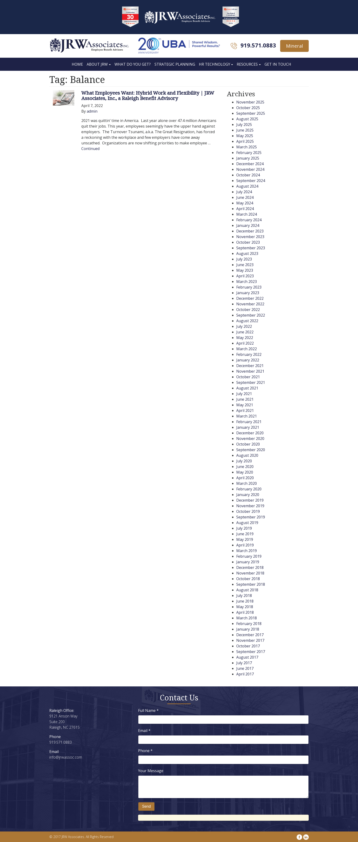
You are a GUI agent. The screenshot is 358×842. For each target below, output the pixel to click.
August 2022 (247, 320)
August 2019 (247, 522)
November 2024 (250, 169)
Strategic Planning (174, 64)
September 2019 (250, 517)
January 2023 (247, 292)
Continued (90, 148)
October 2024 (248, 175)
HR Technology (214, 64)
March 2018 (246, 618)
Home (77, 64)
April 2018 (245, 612)
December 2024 (250, 163)
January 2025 (247, 158)
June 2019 (245, 533)
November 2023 (250, 236)
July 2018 (244, 595)
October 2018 (248, 578)
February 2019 (248, 556)
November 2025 (250, 102)
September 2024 (250, 180)
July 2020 (244, 461)
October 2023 (248, 242)
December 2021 (250, 365)
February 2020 (248, 489)
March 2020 (246, 483)
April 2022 (245, 343)
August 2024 (247, 186)
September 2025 (250, 113)
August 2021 (247, 388)
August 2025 (247, 118)
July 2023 (244, 259)
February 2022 (248, 354)
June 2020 (245, 466)
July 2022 (244, 326)
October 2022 (248, 309)
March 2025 (246, 147)
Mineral (294, 46)
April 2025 (245, 141)
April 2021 (245, 410)
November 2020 (250, 438)
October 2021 (248, 376)
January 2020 (247, 494)
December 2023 (250, 231)
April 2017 (245, 674)
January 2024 (247, 225)
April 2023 (245, 275)
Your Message (150, 770)
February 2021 (248, 421)
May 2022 (244, 337)
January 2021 (247, 427)
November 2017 (250, 640)
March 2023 (246, 281)
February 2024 (248, 219)
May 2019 (244, 539)
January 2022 (247, 360)
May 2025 (244, 135)
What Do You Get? (133, 64)
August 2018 (247, 589)
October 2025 (248, 107)
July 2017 (244, 662)
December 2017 (250, 634)
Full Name (148, 710)
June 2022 (245, 332)
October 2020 (248, 444)
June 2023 (245, 264)
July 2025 (244, 124)
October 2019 (248, 511)
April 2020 (245, 477)
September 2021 (250, 382)
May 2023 (244, 270)
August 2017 (247, 657)
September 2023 (250, 247)
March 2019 (246, 550)
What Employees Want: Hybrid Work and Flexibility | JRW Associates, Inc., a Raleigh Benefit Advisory (147, 95)
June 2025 (245, 130)
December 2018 (250, 567)
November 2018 (250, 573)
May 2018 (244, 606)
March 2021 (246, 416)
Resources (247, 64)
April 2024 (245, 208)
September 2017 (250, 651)
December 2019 (250, 500)
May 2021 (244, 404)
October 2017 (248, 646)
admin (92, 111)
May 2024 (244, 203)
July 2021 (244, 393)
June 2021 (245, 399)
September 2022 (250, 315)
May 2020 (244, 472)
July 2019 (244, 528)
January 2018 (247, 629)
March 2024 (246, 214)
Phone (145, 750)
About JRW (97, 64)
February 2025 (248, 152)
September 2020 (250, 449)
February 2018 (248, 623)
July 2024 (244, 191)
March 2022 (246, 348)
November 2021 (250, 371)
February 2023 (248, 287)
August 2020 (247, 455)
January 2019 (247, 561)
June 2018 (245, 601)
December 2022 (250, 298)
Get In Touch (278, 64)
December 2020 (250, 432)
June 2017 (245, 668)
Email (144, 730)
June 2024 (245, 197)
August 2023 (247, 253)
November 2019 (250, 505)
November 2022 (250, 304)
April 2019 (245, 545)
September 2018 (250, 584)
